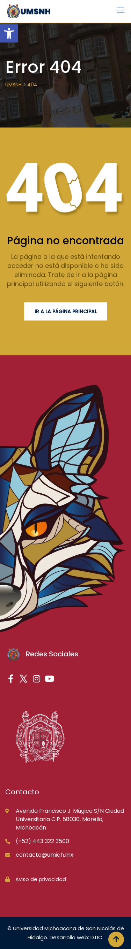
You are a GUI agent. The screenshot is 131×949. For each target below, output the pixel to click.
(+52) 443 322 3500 (42, 841)
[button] (9, 33)
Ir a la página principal (66, 311)
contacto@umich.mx (44, 855)
